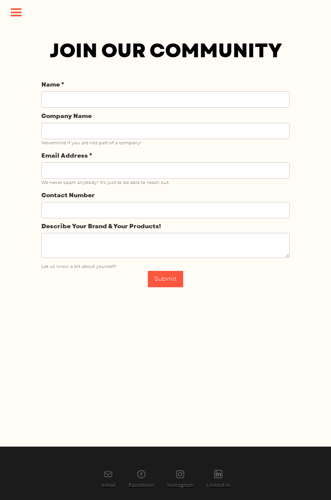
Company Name (66, 116)
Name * (52, 85)
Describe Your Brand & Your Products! (101, 226)
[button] (16, 13)
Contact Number (68, 195)
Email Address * (66, 156)
